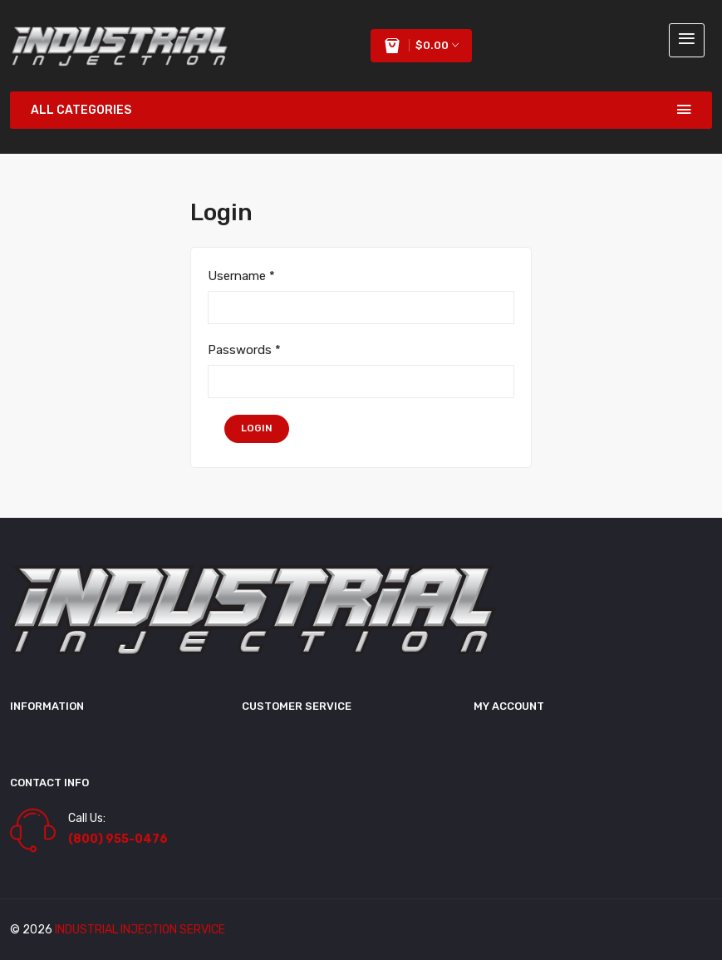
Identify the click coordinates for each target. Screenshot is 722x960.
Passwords (244, 350)
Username (241, 276)
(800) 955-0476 (118, 839)
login (257, 428)
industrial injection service (140, 930)
